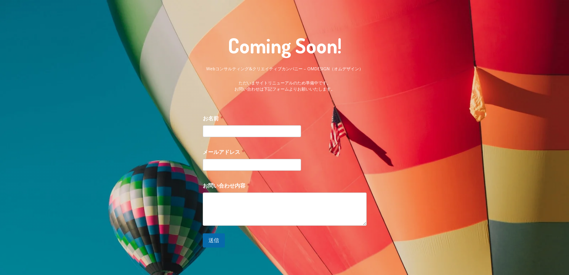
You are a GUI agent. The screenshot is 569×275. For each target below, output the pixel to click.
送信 (213, 240)
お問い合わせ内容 (226, 185)
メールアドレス (224, 152)
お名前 (213, 118)
